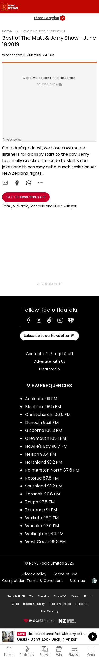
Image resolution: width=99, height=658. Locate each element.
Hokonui (81, 604)
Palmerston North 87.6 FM (52, 470)
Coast (75, 596)
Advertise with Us (49, 361)
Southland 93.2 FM (43, 486)
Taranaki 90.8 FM (42, 494)
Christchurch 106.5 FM (47, 414)
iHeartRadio (49, 369)
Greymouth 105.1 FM (45, 438)
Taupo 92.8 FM (40, 502)
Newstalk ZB (16, 596)
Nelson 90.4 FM (40, 454)
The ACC (60, 596)
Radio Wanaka (60, 604)
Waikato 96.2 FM (42, 518)
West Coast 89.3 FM (45, 542)
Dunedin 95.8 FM (42, 422)
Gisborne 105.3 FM (43, 430)
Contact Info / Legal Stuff (49, 353)
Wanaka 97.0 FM (42, 526)
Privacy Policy (34, 574)
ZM (31, 596)
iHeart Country (34, 604)
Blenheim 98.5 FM (43, 407)
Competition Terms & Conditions (32, 580)
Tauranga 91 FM (41, 510)
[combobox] (40, 183)
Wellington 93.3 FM (44, 534)
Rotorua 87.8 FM (42, 478)
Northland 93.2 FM (43, 462)
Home (7, 31)
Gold (15, 604)
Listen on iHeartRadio (49, 636)
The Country (49, 611)
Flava (88, 596)
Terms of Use (65, 574)
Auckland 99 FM (41, 399)
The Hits (44, 596)
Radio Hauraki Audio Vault (44, 31)
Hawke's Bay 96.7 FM (46, 446)
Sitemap (77, 580)
